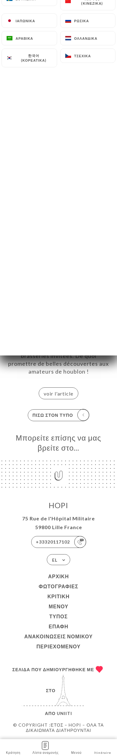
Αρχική (58, 576)
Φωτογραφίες (58, 586)
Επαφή (58, 626)
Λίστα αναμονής (45, 747)
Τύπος (58, 616)
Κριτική (58, 596)
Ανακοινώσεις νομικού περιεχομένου (58, 641)
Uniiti (64, 713)
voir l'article (58, 393)
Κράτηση (13, 747)
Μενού (58, 606)
